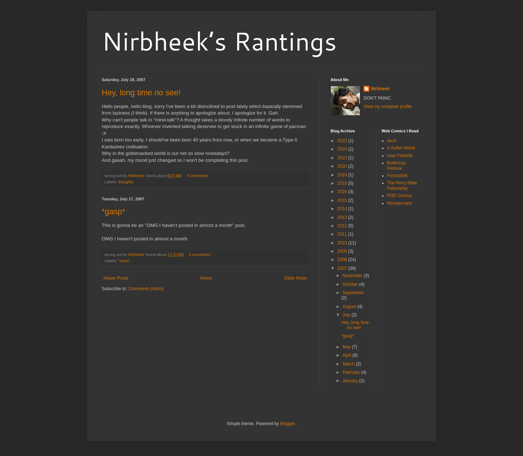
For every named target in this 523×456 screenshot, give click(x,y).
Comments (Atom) (145, 288)
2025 (342, 140)
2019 (342, 174)
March (349, 364)
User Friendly (400, 155)
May (347, 346)
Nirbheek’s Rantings (219, 41)
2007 (342, 268)
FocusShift (397, 175)
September (353, 292)
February (351, 372)
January (350, 380)
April (347, 355)
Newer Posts (116, 278)
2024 (342, 149)
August (349, 306)
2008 (342, 259)
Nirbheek (380, 88)
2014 (342, 208)
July (347, 314)
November (353, 275)
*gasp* (113, 211)
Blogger (287, 423)
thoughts (125, 182)
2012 (342, 225)
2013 (342, 217)
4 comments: (198, 175)
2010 (342, 242)
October (350, 284)
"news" (124, 261)
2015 (342, 200)
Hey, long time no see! (141, 92)
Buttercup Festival (396, 165)
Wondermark (399, 203)
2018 (342, 183)
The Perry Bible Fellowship (402, 185)
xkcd (391, 140)
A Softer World (401, 148)
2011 (342, 234)
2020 (342, 166)
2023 (342, 157)
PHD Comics (399, 195)
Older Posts (295, 278)
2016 (342, 191)
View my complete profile (388, 106)
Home (206, 278)
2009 (342, 251)
